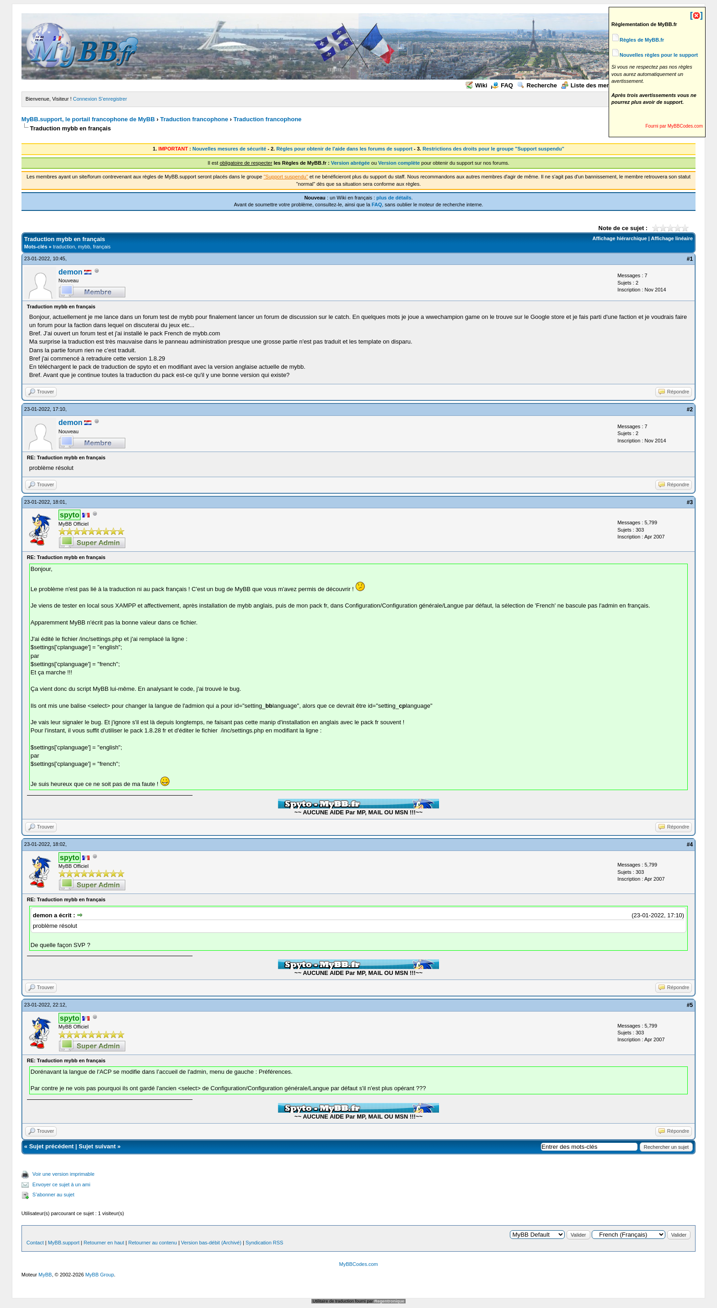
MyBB (45, 1274)
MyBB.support (64, 1242)
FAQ (502, 85)
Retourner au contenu (152, 1242)
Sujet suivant (97, 1146)
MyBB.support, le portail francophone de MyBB (88, 119)
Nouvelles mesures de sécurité (229, 148)
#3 (690, 502)
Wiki (476, 85)
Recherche (537, 85)
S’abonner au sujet (53, 1194)
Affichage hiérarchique (619, 238)
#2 (690, 409)
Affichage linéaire (672, 238)
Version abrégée (350, 163)
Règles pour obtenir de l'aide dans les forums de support (344, 148)
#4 (690, 844)
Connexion (85, 99)
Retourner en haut (104, 1242)
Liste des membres (593, 85)
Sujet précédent (51, 1146)
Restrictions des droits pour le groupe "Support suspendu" (493, 148)
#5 (690, 1005)
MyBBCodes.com (358, 1264)
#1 (690, 259)
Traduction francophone (194, 119)
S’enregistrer (112, 99)
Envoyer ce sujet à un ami (61, 1184)
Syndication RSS (265, 1242)
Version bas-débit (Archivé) (211, 1242)
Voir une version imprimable (63, 1174)
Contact (35, 1242)
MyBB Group (99, 1274)
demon (70, 272)
